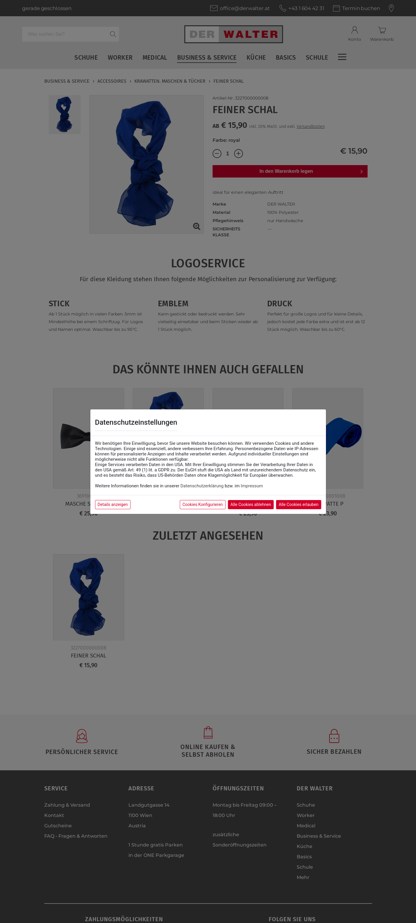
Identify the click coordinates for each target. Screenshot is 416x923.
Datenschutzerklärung (202, 486)
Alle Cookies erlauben (298, 504)
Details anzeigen (113, 504)
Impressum (252, 486)
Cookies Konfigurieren (202, 504)
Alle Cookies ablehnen (251, 504)
